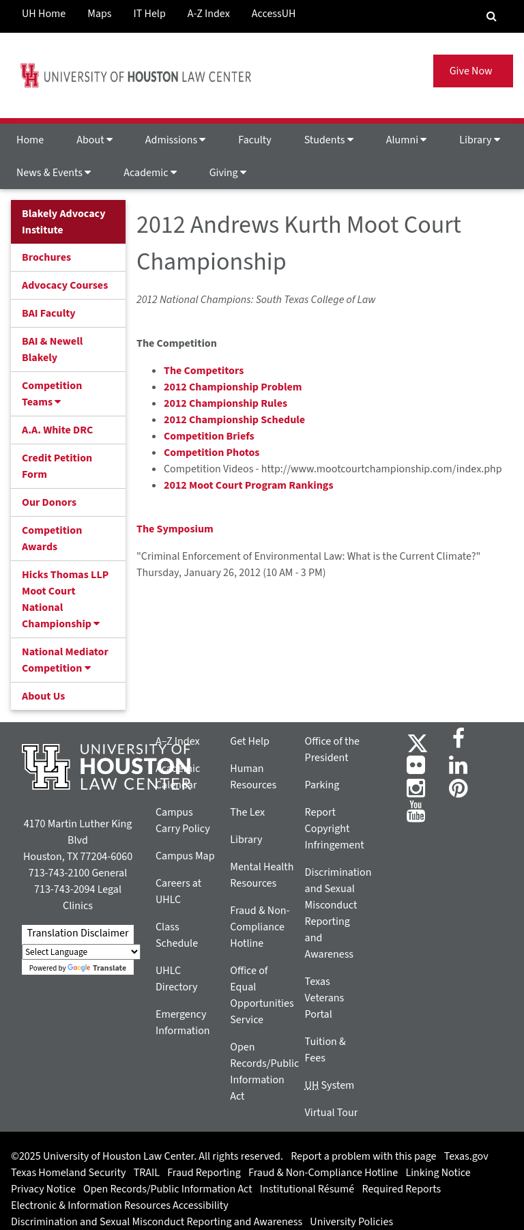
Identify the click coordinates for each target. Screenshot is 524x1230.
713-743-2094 (64, 889)
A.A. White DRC (57, 430)
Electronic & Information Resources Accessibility (120, 1205)
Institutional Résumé (307, 1189)
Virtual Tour (331, 1112)
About (94, 139)
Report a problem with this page (363, 1156)
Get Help (250, 741)
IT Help (150, 13)
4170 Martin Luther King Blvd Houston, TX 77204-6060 (77, 840)
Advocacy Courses (65, 285)
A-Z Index (209, 13)
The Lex (247, 812)
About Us (43, 696)
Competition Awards (52, 538)
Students (328, 139)
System (330, 1085)
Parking (322, 784)
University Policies (351, 1221)
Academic (149, 172)
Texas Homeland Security (68, 1172)
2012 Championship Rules (225, 403)
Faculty (254, 139)
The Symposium (175, 529)
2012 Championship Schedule (234, 419)
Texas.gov (466, 1156)
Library (479, 139)
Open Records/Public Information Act (167, 1189)
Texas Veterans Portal (325, 998)
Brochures (46, 257)
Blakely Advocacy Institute (63, 222)
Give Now (473, 70)
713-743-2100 (59, 873)
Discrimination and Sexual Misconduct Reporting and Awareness (156, 1221)
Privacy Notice (43, 1189)
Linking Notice (437, 1172)
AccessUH (274, 13)
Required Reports (401, 1189)
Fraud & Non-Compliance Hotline (259, 927)
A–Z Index (178, 741)
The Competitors (204, 370)
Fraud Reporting (204, 1172)
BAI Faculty (49, 313)
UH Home (44, 13)
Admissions (175, 139)
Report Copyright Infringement (334, 829)
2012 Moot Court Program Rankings (248, 485)
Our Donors (49, 502)
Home (30, 139)
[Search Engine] (491, 16)
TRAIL (147, 1172)
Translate (97, 968)
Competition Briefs (209, 436)
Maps (99, 13)
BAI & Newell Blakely (52, 349)
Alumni (406, 139)
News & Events (53, 172)
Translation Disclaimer (77, 933)
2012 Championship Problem (233, 387)
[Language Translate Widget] (81, 952)
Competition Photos (211, 452)
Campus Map (185, 855)
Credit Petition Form (57, 466)
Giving (227, 172)
